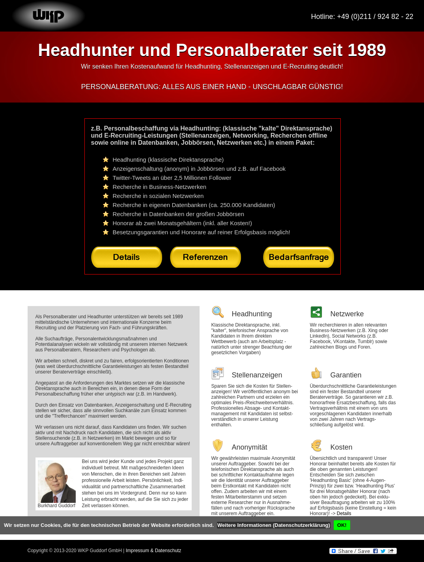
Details (344, 513)
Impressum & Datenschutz (153, 550)
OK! (342, 525)
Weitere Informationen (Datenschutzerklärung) (273, 525)
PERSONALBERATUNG (120, 87)
